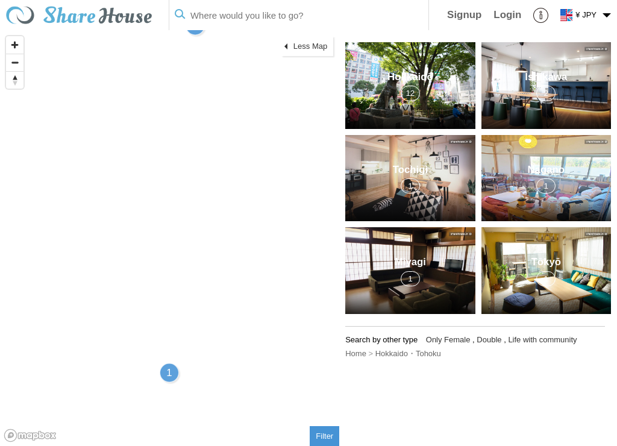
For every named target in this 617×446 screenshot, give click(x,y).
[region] (169, 238)
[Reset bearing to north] (14, 80)
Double (489, 339)
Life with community (542, 339)
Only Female (448, 339)
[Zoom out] (14, 62)
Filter (324, 436)
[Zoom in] (14, 45)
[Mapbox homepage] (30, 435)
